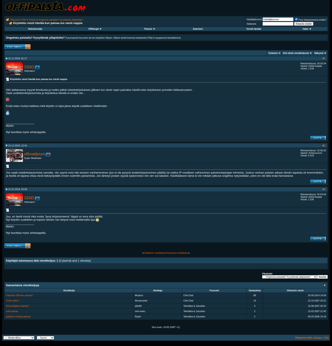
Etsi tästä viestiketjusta (296, 53)
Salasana (251, 23)
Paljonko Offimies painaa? (19, 295)
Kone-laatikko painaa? (17, 306)
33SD (29, 67)
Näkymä (318, 53)
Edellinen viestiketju (154, 253)
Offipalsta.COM (18, 19)
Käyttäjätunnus (254, 19)
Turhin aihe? (12, 300)
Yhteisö (149, 29)
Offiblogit (94, 29)
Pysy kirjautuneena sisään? (311, 19)
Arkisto (318, 337)
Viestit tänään (253, 29)
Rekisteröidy (35, 29)
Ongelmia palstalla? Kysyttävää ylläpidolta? (60, 19)
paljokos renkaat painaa (18, 316)
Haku (307, 29)
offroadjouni (34, 154)
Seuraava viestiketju (177, 253)
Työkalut (273, 53)
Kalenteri (198, 29)
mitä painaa (12, 311)
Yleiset (32, 19)
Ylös (326, 337)
